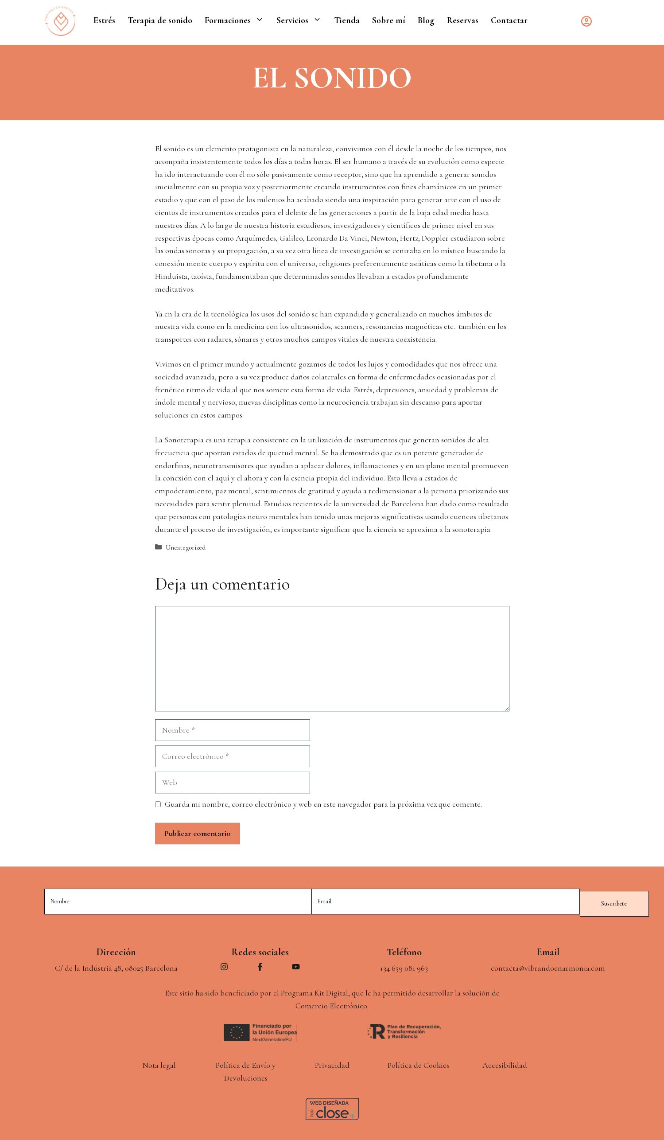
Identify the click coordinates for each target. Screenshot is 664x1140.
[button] (260, 20)
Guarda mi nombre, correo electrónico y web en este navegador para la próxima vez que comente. (323, 804)
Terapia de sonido (160, 20)
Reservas (462, 20)
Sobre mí (388, 20)
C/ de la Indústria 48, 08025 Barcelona (116, 966)
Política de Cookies (418, 1063)
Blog (426, 20)
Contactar (509, 20)
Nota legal (159, 1063)
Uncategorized (186, 547)
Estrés (104, 20)
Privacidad (332, 1063)
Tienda (347, 20)
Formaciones (237, 20)
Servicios (302, 20)
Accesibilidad (504, 1063)
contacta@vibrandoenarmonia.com (548, 966)
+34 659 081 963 (404, 966)
